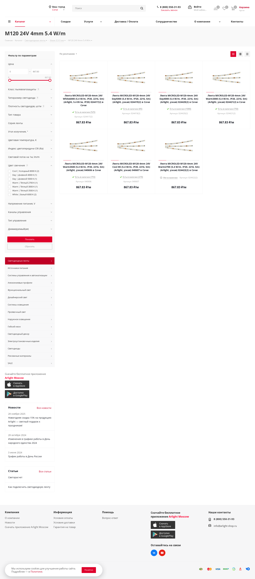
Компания (12, 512)
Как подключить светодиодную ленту (29, 486)
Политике (36, 571)
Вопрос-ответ (110, 518)
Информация (63, 512)
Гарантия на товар (65, 527)
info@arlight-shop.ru (225, 525)
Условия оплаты (63, 518)
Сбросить (30, 246)
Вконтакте (154, 553)
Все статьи (45, 471)
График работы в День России (25, 456)
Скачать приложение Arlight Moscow (26, 527)
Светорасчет (15, 477)
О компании (12, 518)
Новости (10, 522)
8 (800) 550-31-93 (170, 7)
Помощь (108, 512)
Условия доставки (64, 522)
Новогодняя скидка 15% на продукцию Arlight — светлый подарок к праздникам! (29, 421)
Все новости (44, 407)
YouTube (162, 553)
